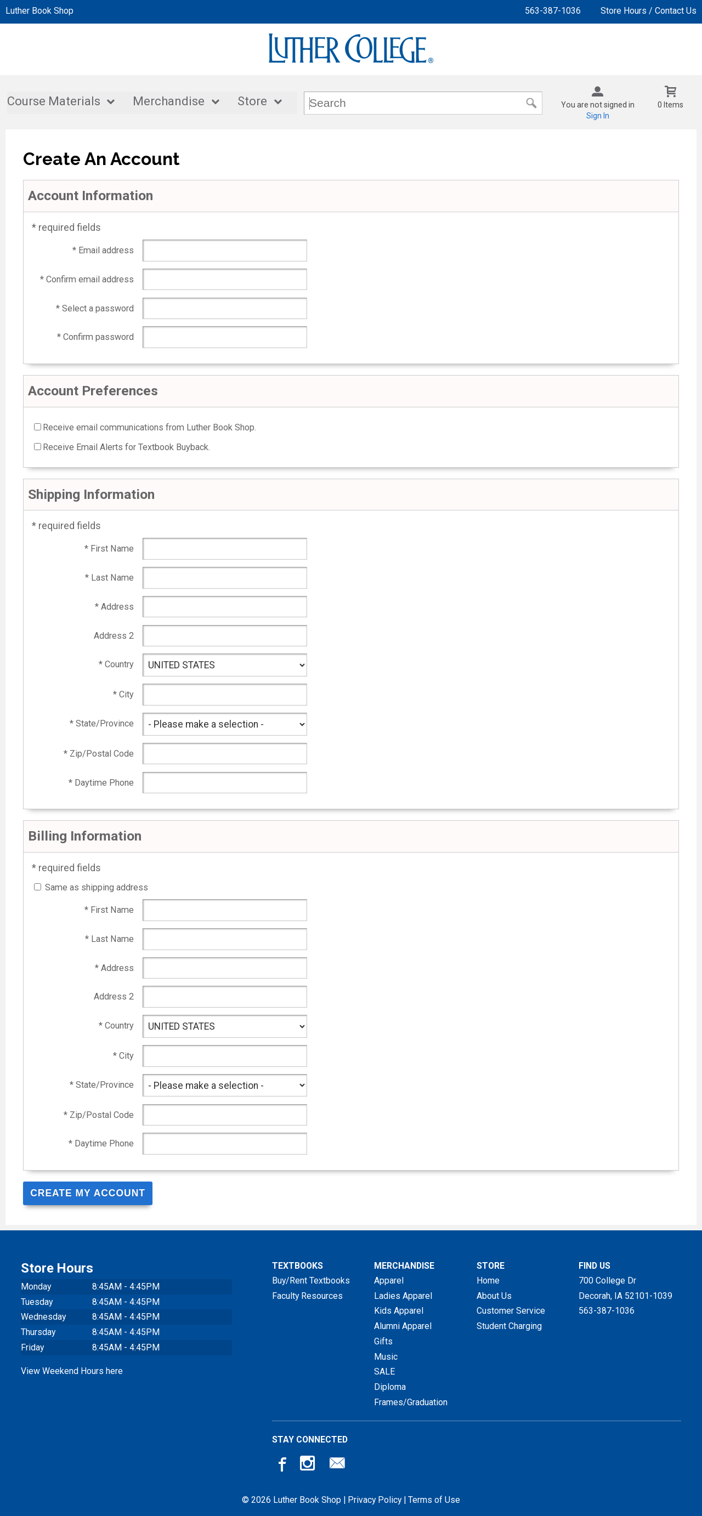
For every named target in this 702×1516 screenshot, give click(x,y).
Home (488, 1280)
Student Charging (509, 1325)
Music (386, 1356)
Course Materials (53, 102)
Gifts (383, 1341)
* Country (116, 664)
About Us (494, 1295)
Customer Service (511, 1310)
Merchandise (169, 102)
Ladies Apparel (403, 1295)
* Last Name (109, 577)
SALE (384, 1371)
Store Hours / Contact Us (649, 10)
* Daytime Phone (101, 782)
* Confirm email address (87, 279)
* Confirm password (95, 337)
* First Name (109, 548)
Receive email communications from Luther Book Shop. (149, 427)
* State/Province (102, 723)
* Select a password (95, 308)
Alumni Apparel (403, 1325)
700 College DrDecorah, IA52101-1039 (625, 1288)
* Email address (103, 250)
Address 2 (114, 636)
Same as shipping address (96, 887)
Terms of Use (434, 1499)
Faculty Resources (307, 1295)
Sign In (597, 115)
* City (123, 694)
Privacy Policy (374, 1499)
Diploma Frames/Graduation (411, 1394)
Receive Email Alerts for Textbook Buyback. (126, 447)
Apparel (389, 1280)
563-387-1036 (553, 10)
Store (252, 102)
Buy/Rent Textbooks (311, 1280)
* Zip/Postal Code (99, 753)
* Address (114, 606)
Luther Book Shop (39, 10)
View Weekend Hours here (72, 1370)
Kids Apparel (398, 1310)
